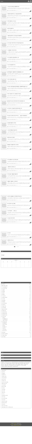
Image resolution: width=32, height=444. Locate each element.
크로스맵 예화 (4, 397)
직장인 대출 (21, 375)
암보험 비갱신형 (10, 378)
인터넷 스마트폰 (16, 336)
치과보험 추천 (26, 376)
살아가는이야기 (16, 343)
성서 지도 (3, 406)
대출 (10, 375)
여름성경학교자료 (16, 327)
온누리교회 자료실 (4, 410)
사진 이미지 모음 (16, 300)
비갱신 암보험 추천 (21, 374)
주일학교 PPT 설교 (7, 374)
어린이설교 (27, 375)
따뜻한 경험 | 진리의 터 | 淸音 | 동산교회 (7, 419)
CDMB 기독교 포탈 (4, 413)
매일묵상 (3, 374)
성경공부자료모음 (16, 309)
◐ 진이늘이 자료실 (16, 297)
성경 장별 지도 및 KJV (5, 407)
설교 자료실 (16, 349)
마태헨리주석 (4, 387)
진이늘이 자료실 (16, 347)
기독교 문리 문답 (4, 390)
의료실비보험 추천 (15, 378)
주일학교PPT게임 (16, 325)
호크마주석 (3, 384)
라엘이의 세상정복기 (16, 346)
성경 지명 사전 (4, 391)
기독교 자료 (16, 308)
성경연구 (16, 305)
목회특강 (16, 306)
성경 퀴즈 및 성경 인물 (5, 394)
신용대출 (7, 375)
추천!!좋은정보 (16, 335)
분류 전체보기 (16, 296)
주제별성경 (3, 385)
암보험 (14, 376)
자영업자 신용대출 (4, 378)
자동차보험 (13, 375)
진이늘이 (1, 1)
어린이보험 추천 (11, 377)
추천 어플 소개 (16, 339)
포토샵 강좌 (3, 416)
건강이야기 (16, 340)
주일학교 (22, 376)
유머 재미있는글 (16, 315)
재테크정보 (16, 344)
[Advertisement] (16, 154)
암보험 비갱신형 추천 (28, 374)
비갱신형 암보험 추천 (15, 374)
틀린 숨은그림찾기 (16, 321)
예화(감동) (16, 314)
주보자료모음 (16, 320)
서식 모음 (16, 311)
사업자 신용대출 (23, 377)
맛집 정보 (16, 338)
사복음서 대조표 (4, 388)
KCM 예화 (3, 400)
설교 (15, 377)
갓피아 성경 (3, 409)
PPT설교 (3, 377)
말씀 (24, 375)
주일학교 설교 (16, 322)
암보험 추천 (10, 376)
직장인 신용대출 (17, 376)
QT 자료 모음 (16, 328)
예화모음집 (16, 312)
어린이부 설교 (4, 375)
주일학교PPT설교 (16, 324)
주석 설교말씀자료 (16, 299)
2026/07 (16, 272)
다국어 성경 (3, 412)
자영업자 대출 (17, 375)
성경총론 (16, 302)
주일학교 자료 (16, 318)
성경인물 (16, 303)
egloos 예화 (3, 403)
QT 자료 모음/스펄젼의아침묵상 (11, 10)
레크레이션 (16, 317)
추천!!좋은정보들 (16, 334)
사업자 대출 (6, 376)
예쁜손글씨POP (4, 382)
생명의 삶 (16, 330)
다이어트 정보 (16, 341)
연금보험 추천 (19, 377)
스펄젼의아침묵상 (16, 332)
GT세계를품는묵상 (16, 331)
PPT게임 (3, 376)
